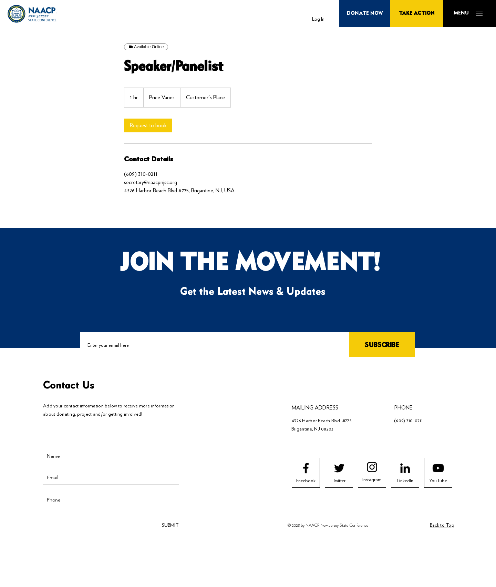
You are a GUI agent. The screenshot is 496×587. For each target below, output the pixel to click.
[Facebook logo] (306, 468)
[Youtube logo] (438, 468)
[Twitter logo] (339, 468)
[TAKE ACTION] (416, 13)
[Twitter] (339, 481)
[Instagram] (372, 480)
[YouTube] (438, 481)
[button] (461, 13)
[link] (148, 125)
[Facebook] (306, 481)
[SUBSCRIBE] (382, 345)
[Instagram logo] (372, 467)
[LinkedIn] (405, 481)
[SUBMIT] (169, 525)
